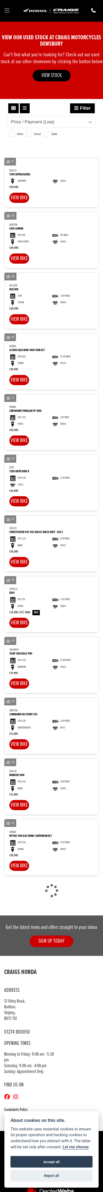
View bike (19, 198)
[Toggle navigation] (7, 11)
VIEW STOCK (51, 75)
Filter (82, 108)
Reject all (51, 1176)
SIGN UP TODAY (51, 941)
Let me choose (76, 1147)
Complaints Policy (15, 1110)
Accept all (51, 1162)
